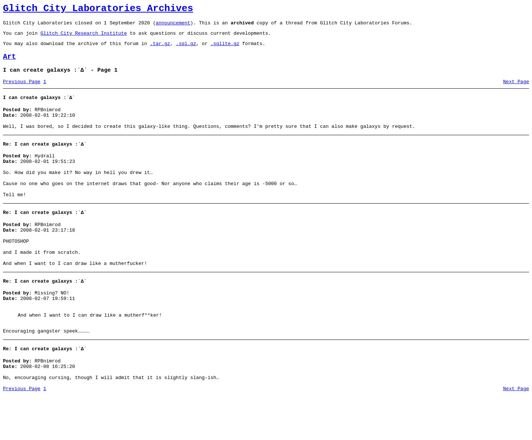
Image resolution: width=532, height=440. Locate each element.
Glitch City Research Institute (83, 37)
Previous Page (21, 90)
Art (9, 63)
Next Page (516, 90)
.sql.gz (186, 48)
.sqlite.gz (225, 48)
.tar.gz (160, 48)
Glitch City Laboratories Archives (98, 9)
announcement (173, 26)
